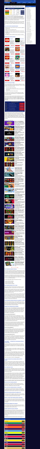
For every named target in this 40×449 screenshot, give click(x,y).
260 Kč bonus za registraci (29, 60)
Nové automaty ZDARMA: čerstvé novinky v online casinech (19, 173)
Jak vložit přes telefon (28, 71)
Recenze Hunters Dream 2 (29, 52)
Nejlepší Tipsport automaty (29, 50)
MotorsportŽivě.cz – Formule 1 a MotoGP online (10, 433)
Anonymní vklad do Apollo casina (29, 76)
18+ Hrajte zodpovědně (25, 445)
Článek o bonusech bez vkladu (9, 282)
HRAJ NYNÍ (22, 12)
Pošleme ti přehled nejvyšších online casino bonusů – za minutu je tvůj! (14, 420)
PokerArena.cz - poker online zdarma (19, 431)
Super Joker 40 (22, 65)
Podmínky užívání (13, 445)
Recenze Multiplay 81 (28, 53)
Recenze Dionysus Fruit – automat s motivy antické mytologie (19, 237)
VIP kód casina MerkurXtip (29, 69)
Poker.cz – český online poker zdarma (19, 432)
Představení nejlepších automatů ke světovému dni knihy (19, 221)
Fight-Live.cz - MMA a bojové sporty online (9, 429)
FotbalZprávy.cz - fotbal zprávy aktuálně (9, 430)
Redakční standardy (10, 445)
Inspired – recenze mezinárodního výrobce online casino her (19, 132)
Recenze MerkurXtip (28, 46)
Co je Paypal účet (28, 73)
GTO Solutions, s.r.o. (30, 445)
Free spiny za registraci (29, 61)
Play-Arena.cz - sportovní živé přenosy (19, 434)
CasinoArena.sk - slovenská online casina (19, 435)
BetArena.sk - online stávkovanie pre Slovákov (10, 434)
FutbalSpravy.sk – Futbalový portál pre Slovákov (10, 436)
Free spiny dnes (28, 62)
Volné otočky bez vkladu (29, 63)
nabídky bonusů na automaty (14, 115)
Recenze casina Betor (29, 45)
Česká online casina (28, 43)
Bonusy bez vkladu (28, 56)
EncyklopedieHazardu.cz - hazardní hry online (20, 428)
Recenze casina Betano (29, 47)
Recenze (13, 45)
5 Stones (21, 73)
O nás (4, 445)
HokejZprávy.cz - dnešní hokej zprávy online (9, 431)
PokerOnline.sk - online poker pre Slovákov (19, 436)
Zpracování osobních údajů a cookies (19, 445)
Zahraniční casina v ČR (29, 72)
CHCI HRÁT (7, 45)
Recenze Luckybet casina (29, 49)
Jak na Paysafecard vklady (29, 70)
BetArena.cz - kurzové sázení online (9, 428)
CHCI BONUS (21, 103)
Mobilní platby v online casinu (29, 75)
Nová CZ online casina (29, 44)
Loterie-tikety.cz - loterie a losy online (19, 429)
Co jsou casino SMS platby (29, 67)
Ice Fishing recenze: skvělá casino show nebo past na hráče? (19, 189)
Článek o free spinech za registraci (9, 283)
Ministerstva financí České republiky (28, 438)
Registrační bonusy (28, 57)
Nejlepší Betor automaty (29, 51)
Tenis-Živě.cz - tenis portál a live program (9, 432)
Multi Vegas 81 (12, 56)
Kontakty (6, 445)
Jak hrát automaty (28, 74)
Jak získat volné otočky (29, 64)
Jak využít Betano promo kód (29, 68)
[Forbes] (32, 22)
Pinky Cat (11, 73)
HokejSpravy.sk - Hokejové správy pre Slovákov (20, 433)
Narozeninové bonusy (28, 58)
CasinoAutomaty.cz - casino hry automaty (19, 430)
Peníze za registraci (28, 59)
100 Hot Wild (21, 56)
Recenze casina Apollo (29, 48)
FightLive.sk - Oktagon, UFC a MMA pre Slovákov (10, 435)
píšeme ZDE (17, 357)
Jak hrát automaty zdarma (29, 77)
